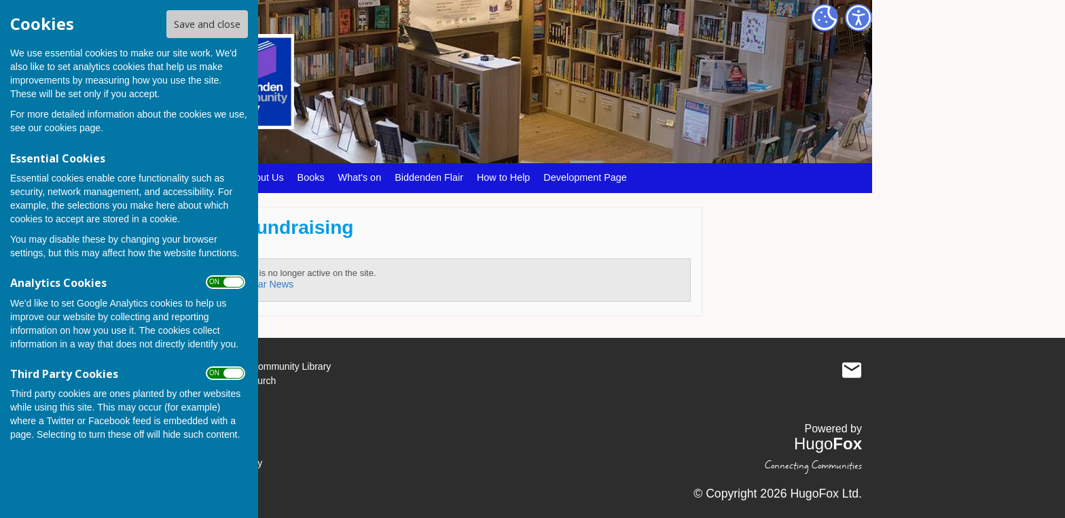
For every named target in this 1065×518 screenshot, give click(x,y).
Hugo (828, 443)
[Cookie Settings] (824, 17)
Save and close (207, 24)
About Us (263, 177)
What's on (360, 177)
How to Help (503, 177)
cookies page (73, 127)
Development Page (584, 177)
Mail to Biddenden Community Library (852, 370)
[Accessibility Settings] (858, 17)
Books (311, 177)
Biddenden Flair (429, 177)
